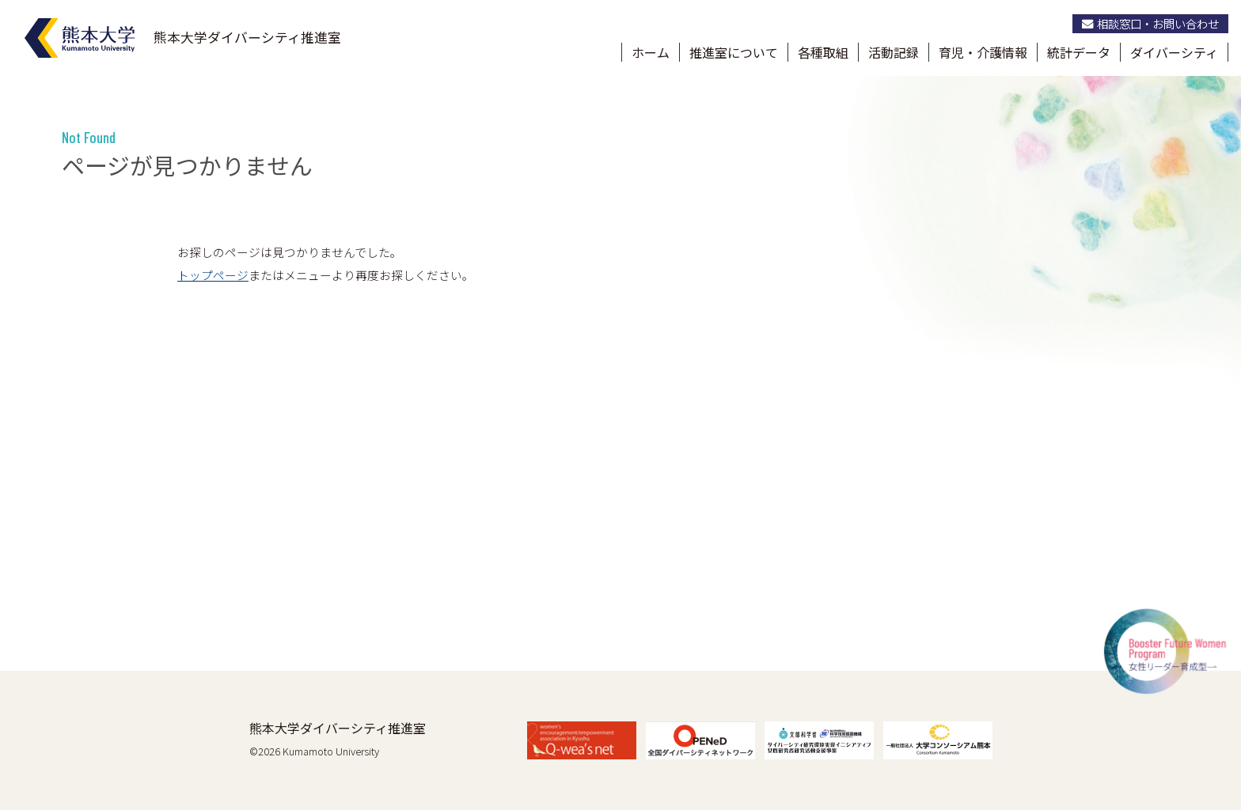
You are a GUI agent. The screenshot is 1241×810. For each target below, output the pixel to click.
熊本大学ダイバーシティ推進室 (337, 727)
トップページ (213, 275)
